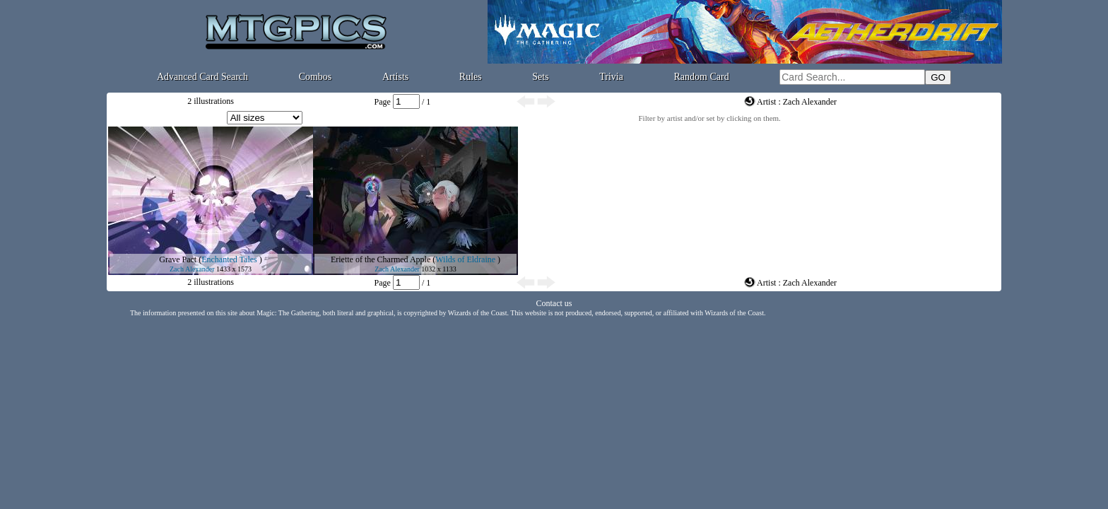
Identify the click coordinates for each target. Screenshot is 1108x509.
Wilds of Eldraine (465, 259)
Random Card (701, 76)
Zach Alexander (192, 269)
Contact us (554, 303)
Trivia (611, 76)
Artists (395, 76)
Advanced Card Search (202, 76)
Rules (470, 76)
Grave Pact (177, 259)
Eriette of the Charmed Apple (380, 259)
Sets (540, 76)
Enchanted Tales (229, 259)
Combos (315, 76)
